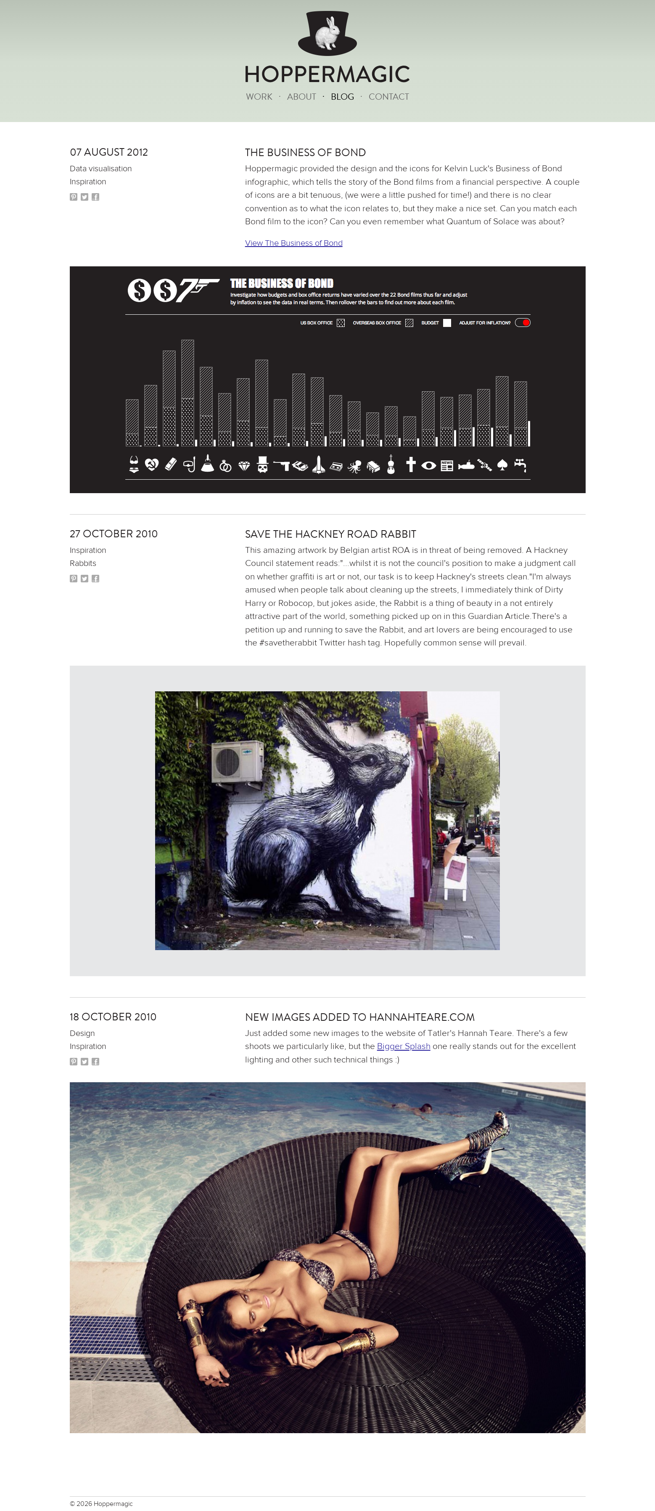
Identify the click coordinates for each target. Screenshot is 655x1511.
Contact (389, 97)
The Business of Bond (305, 152)
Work (259, 97)
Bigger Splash (404, 1046)
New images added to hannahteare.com (360, 1017)
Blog (342, 97)
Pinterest (73, 197)
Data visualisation (101, 168)
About (301, 97)
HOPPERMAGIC (327, 75)
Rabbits (83, 563)
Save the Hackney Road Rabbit (330, 534)
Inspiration (88, 181)
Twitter (84, 197)
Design (82, 1033)
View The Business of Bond (294, 243)
